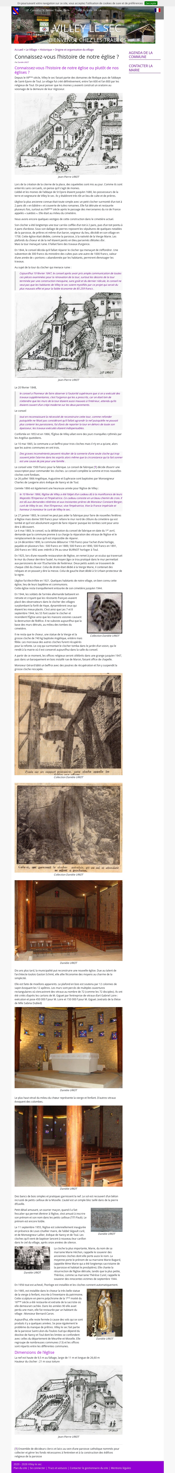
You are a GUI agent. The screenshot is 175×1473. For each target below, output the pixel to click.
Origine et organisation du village (74, 49)
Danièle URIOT (23, 62)
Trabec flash (49, 10)
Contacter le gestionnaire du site (89, 1468)
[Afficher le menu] (15, 11)
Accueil (19, 49)
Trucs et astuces (57, 1468)
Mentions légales (121, 1468)
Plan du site (20, 1468)
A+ (95, 10)
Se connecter (37, 1468)
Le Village (31, 49)
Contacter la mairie (141, 68)
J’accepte (151, 3)
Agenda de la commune (141, 54)
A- (100, 10)
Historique (46, 49)
